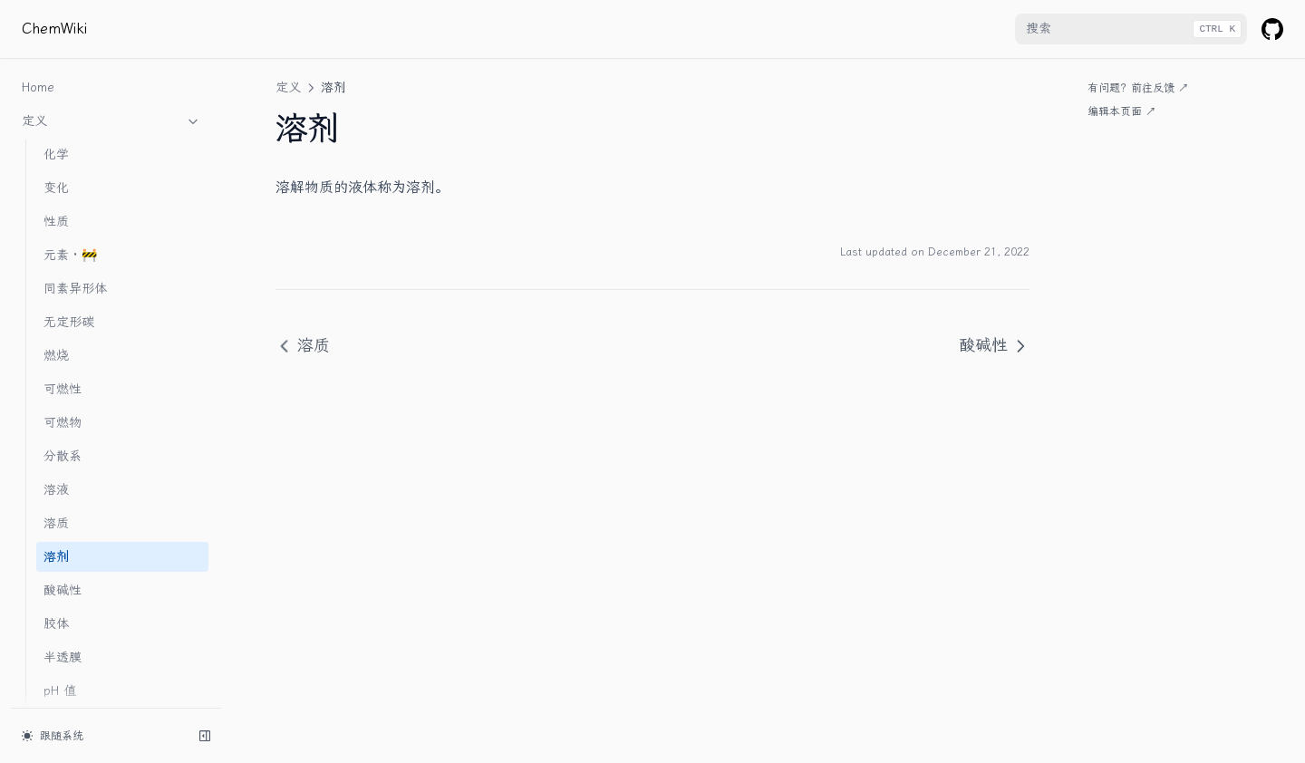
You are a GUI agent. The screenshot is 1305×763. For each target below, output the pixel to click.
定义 (288, 87)
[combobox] (1131, 29)
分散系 (63, 277)
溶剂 (56, 377)
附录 (111, 679)
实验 (111, 646)
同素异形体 (75, 109)
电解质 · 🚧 (77, 578)
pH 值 (60, 511)
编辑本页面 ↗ (1122, 111)
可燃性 (63, 209)
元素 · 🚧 (70, 75)
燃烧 (56, 176)
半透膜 (63, 478)
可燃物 (63, 243)
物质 (111, 612)
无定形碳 (69, 142)
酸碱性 (63, 411)
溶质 (56, 344)
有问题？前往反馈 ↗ (1138, 88)
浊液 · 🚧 (70, 545)
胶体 (56, 444)
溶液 (56, 310)
